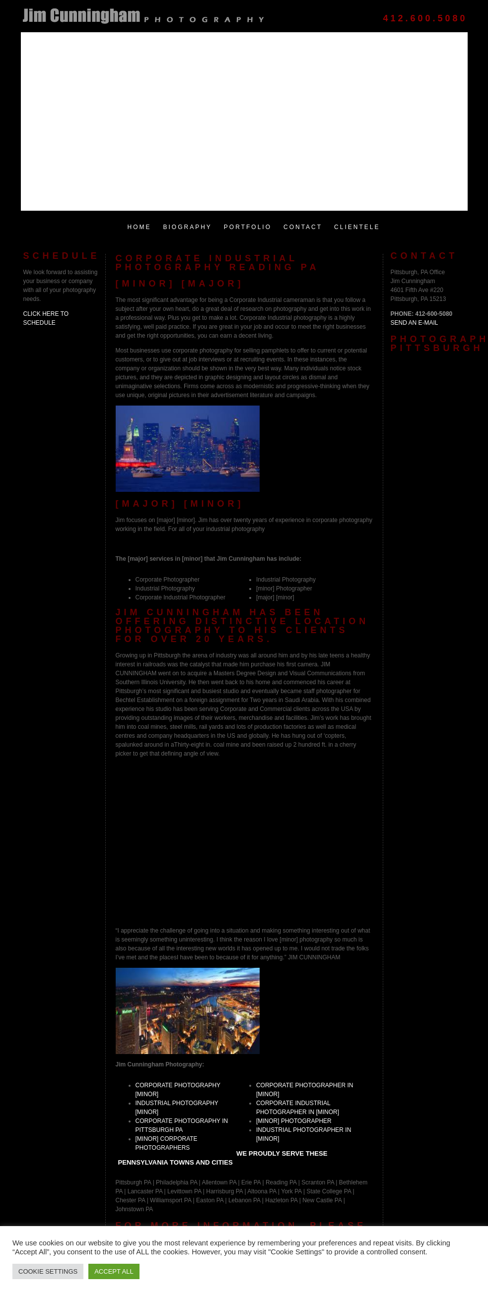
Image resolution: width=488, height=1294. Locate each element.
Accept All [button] (114, 1271)
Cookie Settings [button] (47, 1271)
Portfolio (248, 227)
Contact (302, 227)
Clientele (357, 227)
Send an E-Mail (414, 322)
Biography (187, 227)
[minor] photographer (294, 1121)
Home (139, 227)
